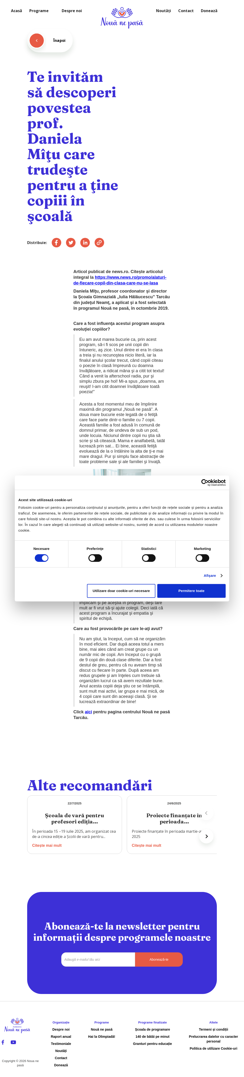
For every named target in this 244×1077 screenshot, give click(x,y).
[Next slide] (206, 836)
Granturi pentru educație (152, 1044)
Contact (186, 10)
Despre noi (72, 10)
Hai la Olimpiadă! (101, 1036)
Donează (209, 10)
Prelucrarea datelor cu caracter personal (213, 1039)
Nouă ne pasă (101, 1029)
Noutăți (163, 10)
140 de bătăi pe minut (152, 1036)
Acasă (16, 10)
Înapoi (59, 40)
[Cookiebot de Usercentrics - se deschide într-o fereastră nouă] (205, 482)
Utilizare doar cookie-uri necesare (121, 591)
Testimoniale (61, 1044)
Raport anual (61, 1036)
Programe (39, 10)
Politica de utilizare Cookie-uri (213, 1048)
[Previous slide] (206, 813)
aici (88, 712)
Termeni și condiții (213, 1029)
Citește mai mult (47, 845)
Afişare (210, 575)
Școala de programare (152, 1029)
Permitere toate (191, 591)
